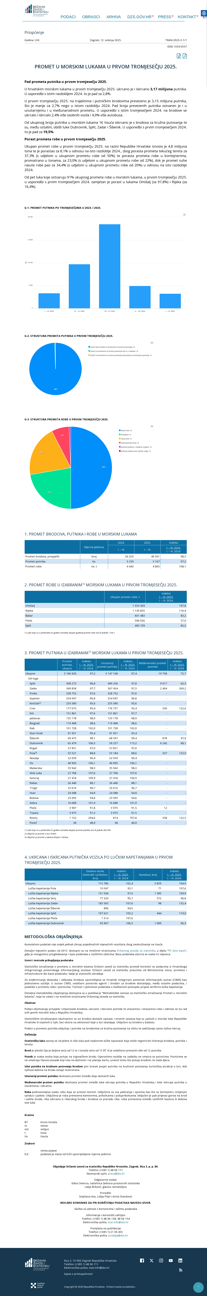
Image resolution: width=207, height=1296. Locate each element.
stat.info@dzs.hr (118, 1222)
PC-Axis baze (177, 950)
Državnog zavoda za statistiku (136, 950)
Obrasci (91, 17)
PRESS (164, 17)
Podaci (68, 17)
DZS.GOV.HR (139, 17)
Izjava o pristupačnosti (78, 1274)
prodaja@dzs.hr (118, 1235)
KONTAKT (187, 17)
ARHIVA (114, 17)
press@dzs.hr (116, 1173)
